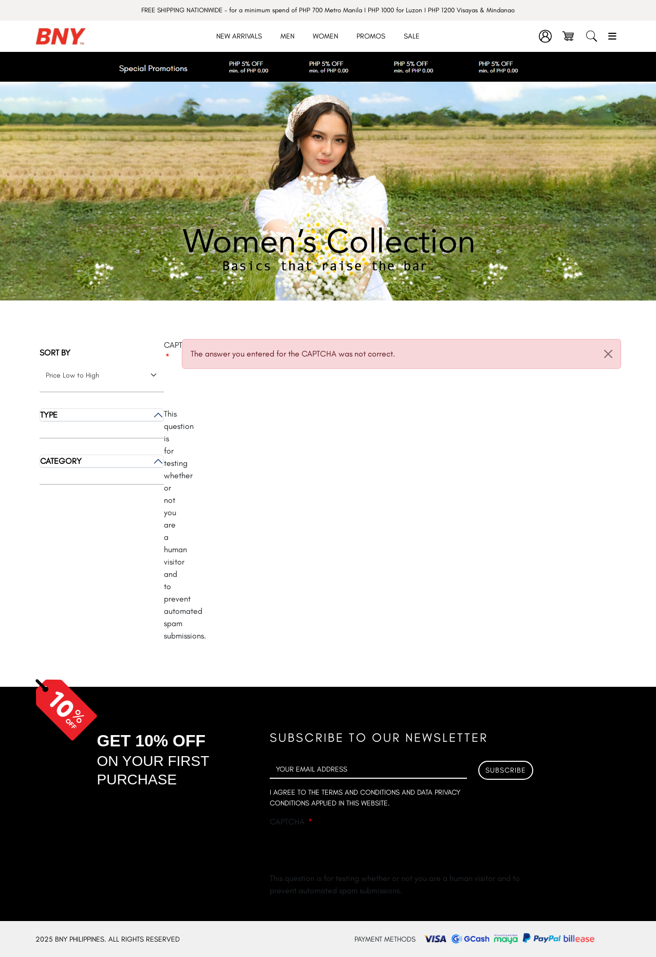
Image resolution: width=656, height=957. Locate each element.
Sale (412, 36)
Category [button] (61, 461)
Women (325, 36)
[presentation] (348, 852)
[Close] (608, 354)
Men (287, 36)
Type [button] (49, 415)
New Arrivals (239, 36)
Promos (371, 36)
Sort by (55, 353)
